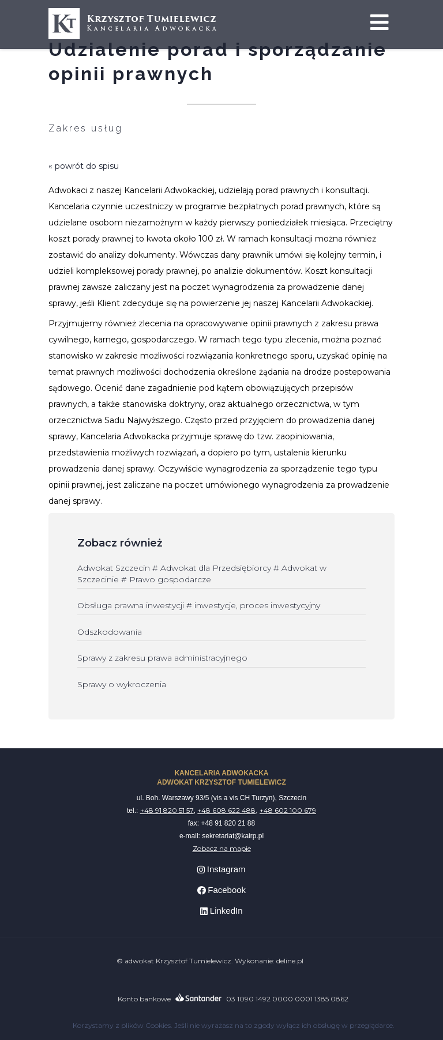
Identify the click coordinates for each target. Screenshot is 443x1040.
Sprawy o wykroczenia (121, 684)
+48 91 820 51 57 (167, 810)
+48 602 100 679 (288, 810)
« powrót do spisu (83, 166)
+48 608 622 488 (226, 810)
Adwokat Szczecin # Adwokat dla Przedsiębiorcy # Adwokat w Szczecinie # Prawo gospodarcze (201, 574)
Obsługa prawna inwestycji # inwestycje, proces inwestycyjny (198, 605)
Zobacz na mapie (222, 848)
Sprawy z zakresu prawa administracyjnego (162, 658)
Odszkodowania (109, 632)
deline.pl (289, 960)
